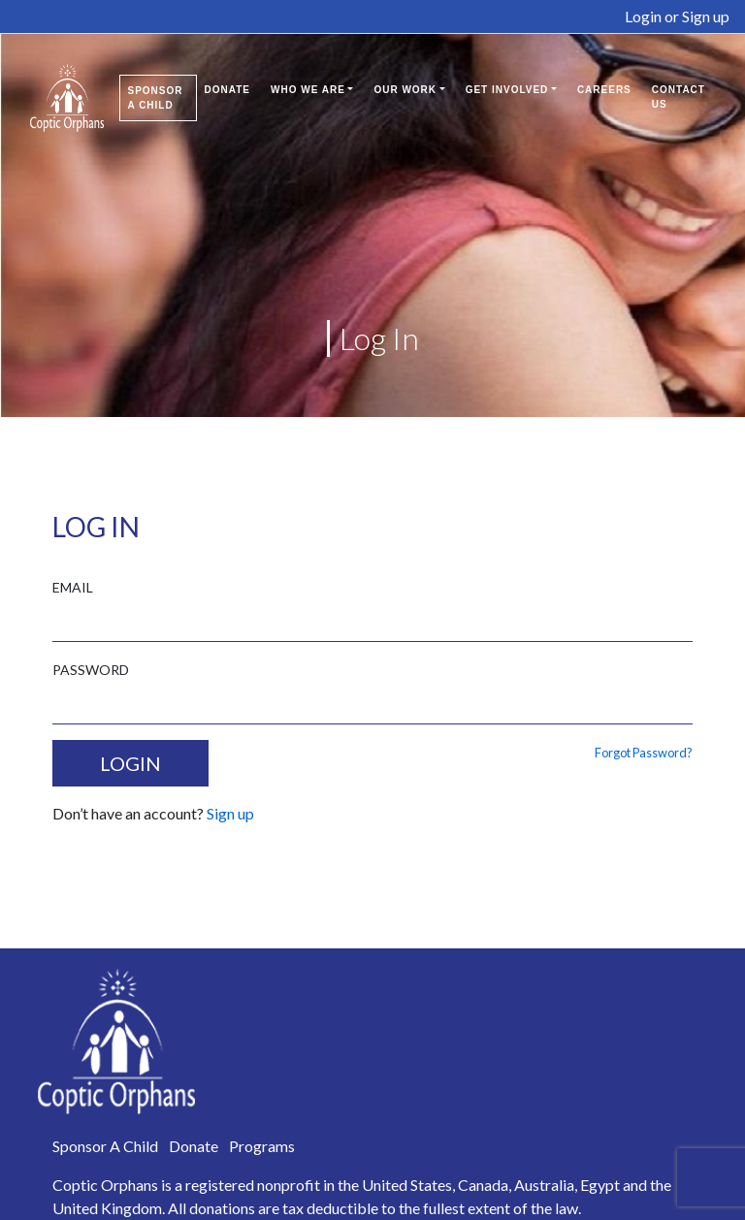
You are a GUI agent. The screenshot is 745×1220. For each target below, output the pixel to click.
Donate (227, 89)
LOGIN (130, 763)
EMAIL (72, 587)
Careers (604, 89)
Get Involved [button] (507, 89)
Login (643, 16)
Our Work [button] (405, 89)
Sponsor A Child (155, 98)
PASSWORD (90, 669)
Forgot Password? (644, 752)
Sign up (705, 16)
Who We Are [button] (308, 89)
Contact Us (678, 97)
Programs (262, 1146)
